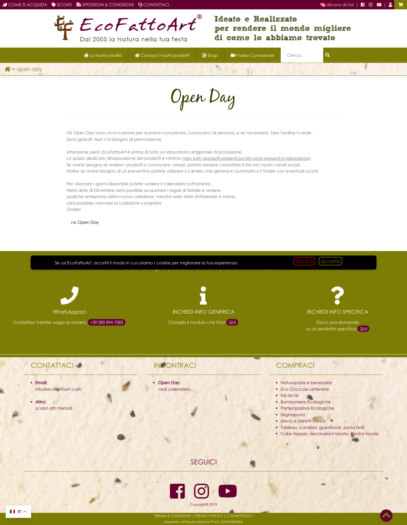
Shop (210, 55)
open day (29, 69)
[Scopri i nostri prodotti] (162, 55)
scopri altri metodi (53, 408)
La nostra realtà (103, 55)
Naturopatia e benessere (306, 382)
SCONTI (62, 4)
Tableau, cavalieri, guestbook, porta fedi (322, 427)
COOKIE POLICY (240, 516)
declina (304, 261)
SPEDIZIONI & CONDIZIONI (105, 4)
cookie (163, 262)
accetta (330, 261)
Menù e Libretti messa (303, 420)
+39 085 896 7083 (106, 322)
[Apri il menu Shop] (210, 55)
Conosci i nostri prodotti (162, 55)
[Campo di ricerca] (302, 55)
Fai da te (290, 395)
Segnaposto (293, 414)
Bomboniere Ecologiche (306, 401)
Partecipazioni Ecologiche (307, 408)
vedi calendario (174, 389)
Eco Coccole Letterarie (305, 389)
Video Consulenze (252, 55)
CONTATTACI (153, 4)
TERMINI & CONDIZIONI (172, 516)
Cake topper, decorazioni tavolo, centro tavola (329, 433)
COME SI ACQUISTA (24, 4)
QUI (232, 322)
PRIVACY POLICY (209, 516)
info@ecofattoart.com (58, 389)
